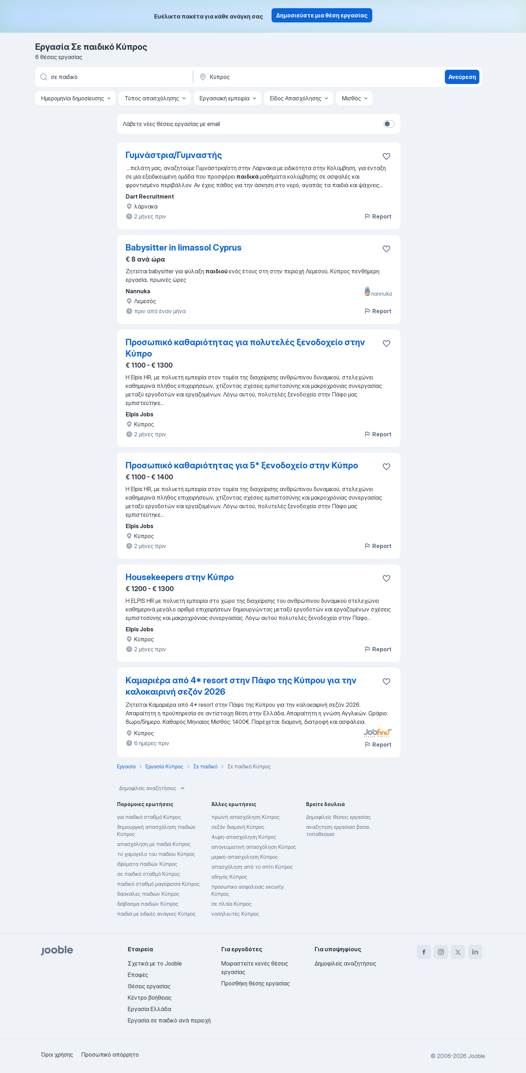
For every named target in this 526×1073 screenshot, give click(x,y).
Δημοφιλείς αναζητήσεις (152, 788)
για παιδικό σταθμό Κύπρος (149, 817)
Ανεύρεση (462, 76)
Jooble (476, 1055)
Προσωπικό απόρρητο (110, 1054)
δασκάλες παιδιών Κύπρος (148, 894)
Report (377, 216)
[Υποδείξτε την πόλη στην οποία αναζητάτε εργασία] (272, 77)
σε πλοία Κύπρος (231, 904)
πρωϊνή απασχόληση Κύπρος (245, 817)
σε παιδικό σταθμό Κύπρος (148, 874)
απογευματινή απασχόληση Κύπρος (253, 847)
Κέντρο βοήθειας (150, 997)
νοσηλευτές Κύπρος (235, 914)
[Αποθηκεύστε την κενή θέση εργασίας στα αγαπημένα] (386, 156)
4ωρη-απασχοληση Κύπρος (243, 837)
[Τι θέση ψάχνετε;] (113, 77)
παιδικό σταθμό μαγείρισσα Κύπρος (158, 884)
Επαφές (138, 974)
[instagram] (441, 952)
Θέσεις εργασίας (149, 986)
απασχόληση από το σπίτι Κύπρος (252, 867)
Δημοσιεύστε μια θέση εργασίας (322, 15)
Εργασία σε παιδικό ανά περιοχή (169, 1020)
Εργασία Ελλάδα (149, 1008)
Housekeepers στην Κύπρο (180, 577)
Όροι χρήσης (57, 1054)
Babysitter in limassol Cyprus (184, 247)
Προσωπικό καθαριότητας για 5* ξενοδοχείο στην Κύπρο (242, 465)
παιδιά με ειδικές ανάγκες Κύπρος (156, 914)
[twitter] (458, 952)
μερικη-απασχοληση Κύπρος (244, 857)
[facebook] (424, 952)
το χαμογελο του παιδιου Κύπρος (156, 854)
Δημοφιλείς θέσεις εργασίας (338, 817)
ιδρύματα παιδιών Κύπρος (147, 864)
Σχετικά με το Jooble (155, 963)
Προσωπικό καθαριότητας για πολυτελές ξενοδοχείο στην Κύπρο (245, 348)
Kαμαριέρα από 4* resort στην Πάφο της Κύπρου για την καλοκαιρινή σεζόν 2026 (241, 686)
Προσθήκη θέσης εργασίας (255, 983)
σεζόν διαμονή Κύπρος (237, 827)
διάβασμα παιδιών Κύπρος (147, 904)
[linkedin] (475, 952)
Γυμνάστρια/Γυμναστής (174, 155)
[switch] (389, 123)
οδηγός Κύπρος (229, 877)
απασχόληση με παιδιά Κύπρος (153, 844)
